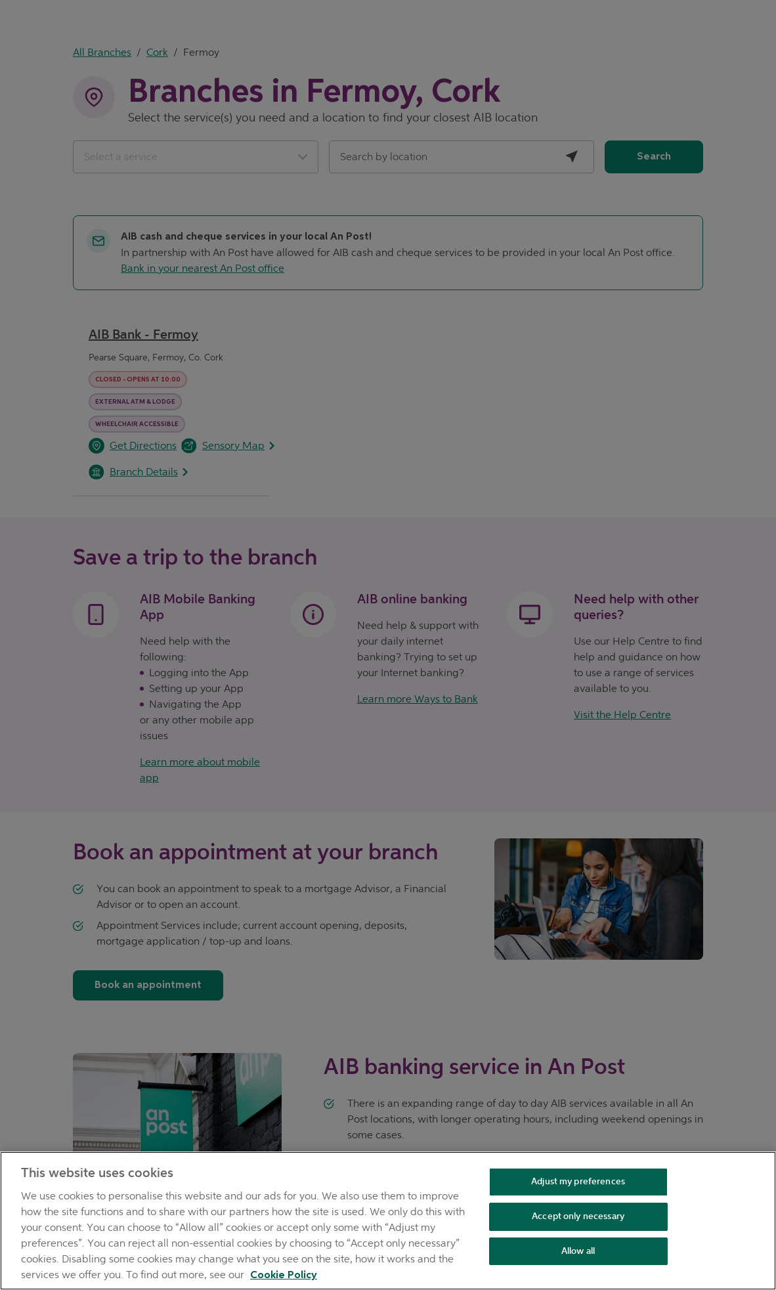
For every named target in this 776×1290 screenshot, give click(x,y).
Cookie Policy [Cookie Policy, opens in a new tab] (283, 1275)
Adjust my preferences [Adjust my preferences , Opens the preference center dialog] (578, 1181)
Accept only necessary (578, 1216)
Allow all (578, 1251)
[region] (388, 1220)
